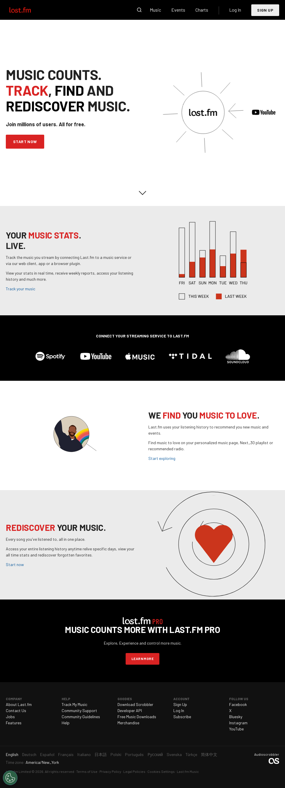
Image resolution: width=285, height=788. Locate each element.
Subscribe (182, 716)
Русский (155, 754)
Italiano (84, 754)
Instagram (238, 722)
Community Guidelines (81, 716)
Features (14, 722)
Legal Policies (134, 771)
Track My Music (74, 704)
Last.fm (26, 10)
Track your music (20, 288)
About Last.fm (19, 704)
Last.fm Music (188, 771)
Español (47, 754)
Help (66, 722)
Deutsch (29, 754)
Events (178, 10)
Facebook (238, 704)
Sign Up (265, 10)
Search (139, 10)
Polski (116, 754)
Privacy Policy (110, 771)
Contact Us (16, 710)
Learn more (142, 659)
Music (155, 10)
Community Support (79, 710)
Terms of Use (86, 771)
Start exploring (161, 458)
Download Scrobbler (135, 704)
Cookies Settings (161, 771)
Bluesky (235, 716)
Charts (201, 10)
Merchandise (128, 722)
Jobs (10, 716)
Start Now (25, 141)
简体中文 (209, 754)
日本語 (101, 754)
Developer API (129, 710)
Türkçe (191, 754)
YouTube (236, 728)
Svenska (174, 754)
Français (66, 754)
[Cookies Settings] (10, 778)
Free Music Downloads (136, 716)
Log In (235, 10)
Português (134, 754)
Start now (15, 564)
